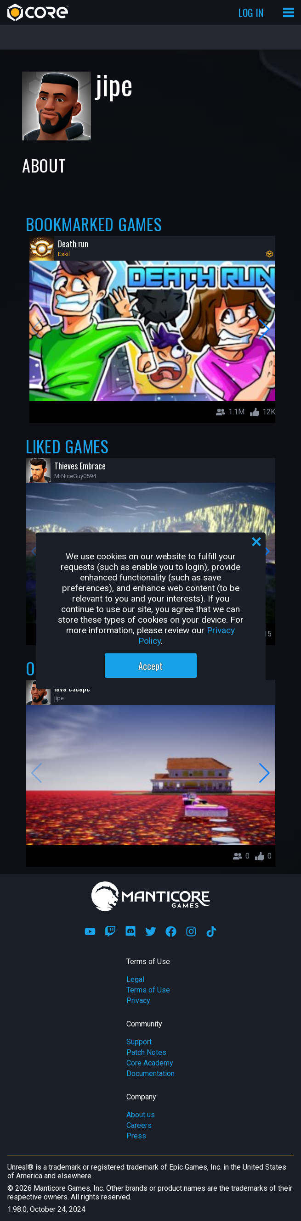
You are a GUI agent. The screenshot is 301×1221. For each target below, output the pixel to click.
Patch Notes (146, 1052)
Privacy (138, 1000)
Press (136, 1136)
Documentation (150, 1073)
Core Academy (149, 1063)
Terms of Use (148, 990)
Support (139, 1041)
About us (140, 1114)
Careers (139, 1125)
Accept (150, 665)
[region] (151, 610)
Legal (135, 979)
